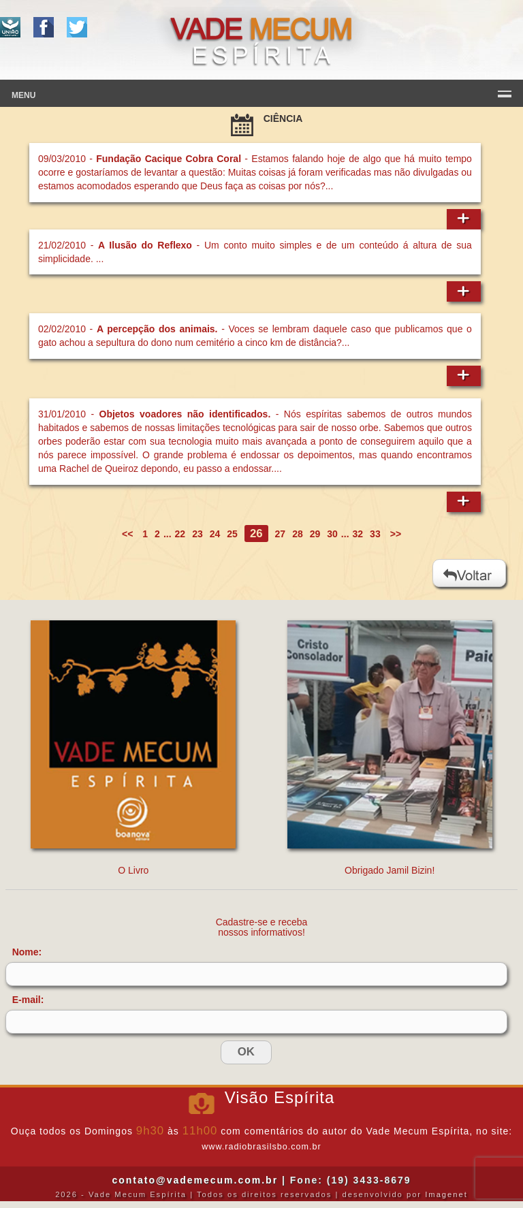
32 (358, 533)
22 (180, 533)
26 (256, 533)
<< (129, 533)
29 (315, 533)
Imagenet (446, 1194)
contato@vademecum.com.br (195, 1180)
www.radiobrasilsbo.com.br (261, 1146)
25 (232, 533)
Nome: (27, 952)
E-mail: (28, 999)
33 (375, 533)
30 (332, 533)
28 (297, 533)
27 (280, 533)
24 (215, 533)
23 (197, 533)
